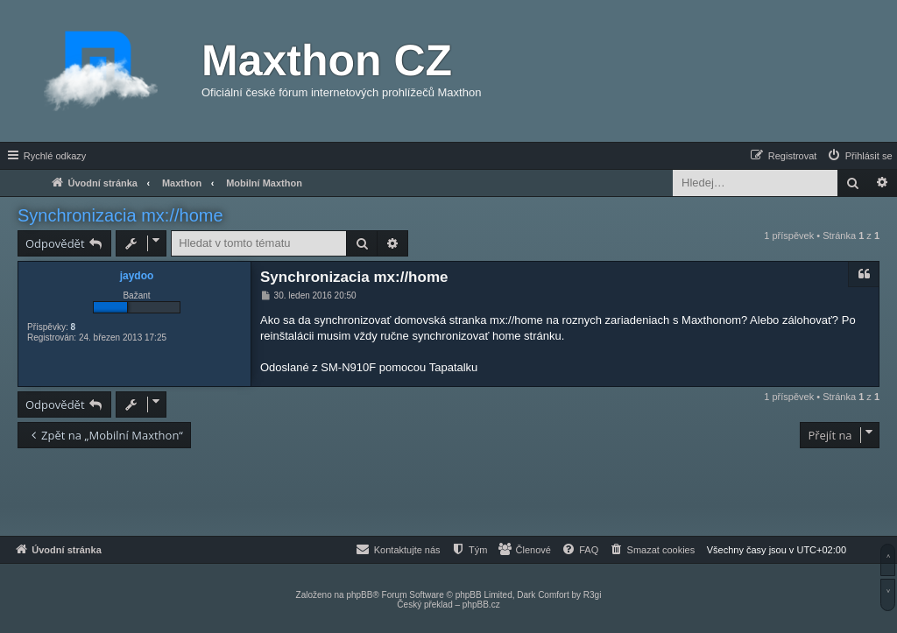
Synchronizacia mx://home (120, 215)
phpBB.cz (481, 604)
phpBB (359, 595)
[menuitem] (859, 156)
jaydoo (137, 276)
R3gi (592, 595)
